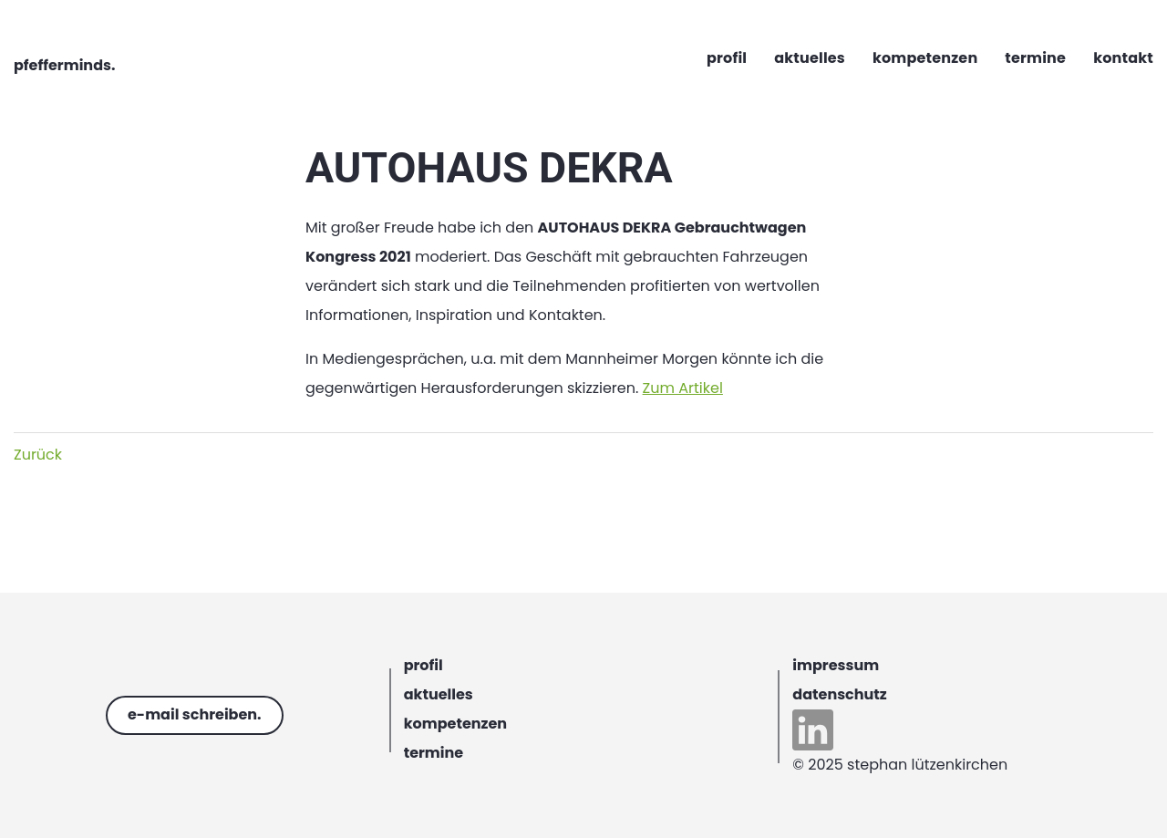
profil (423, 665)
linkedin (812, 729)
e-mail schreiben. (195, 714)
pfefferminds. (64, 65)
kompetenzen (455, 723)
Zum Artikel (683, 388)
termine (434, 752)
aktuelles (438, 694)
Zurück (38, 454)
